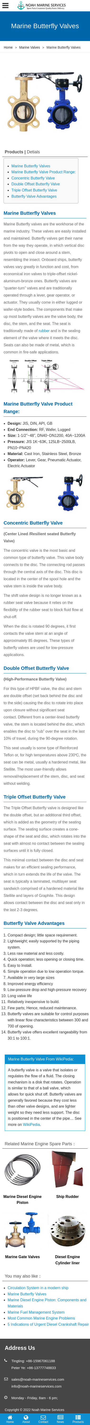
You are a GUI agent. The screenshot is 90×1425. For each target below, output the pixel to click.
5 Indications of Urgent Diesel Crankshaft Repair (48, 1324)
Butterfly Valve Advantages (34, 196)
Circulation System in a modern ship (38, 1288)
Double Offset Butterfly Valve (35, 184)
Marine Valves (29, 47)
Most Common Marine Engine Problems (41, 1318)
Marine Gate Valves (22, 1257)
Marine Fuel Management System (36, 1312)
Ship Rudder (67, 1197)
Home (8, 47)
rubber (44, 331)
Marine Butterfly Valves (30, 166)
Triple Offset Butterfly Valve (34, 190)
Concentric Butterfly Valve (33, 178)
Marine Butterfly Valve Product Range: (43, 172)
